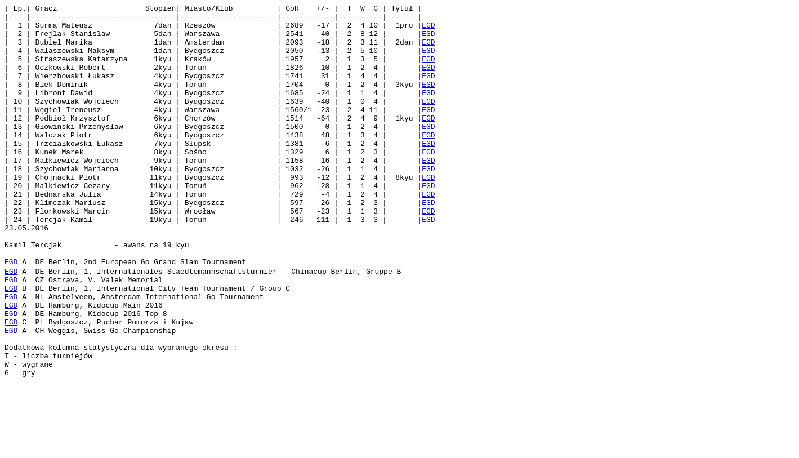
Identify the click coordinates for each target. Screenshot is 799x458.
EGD (428, 30)
